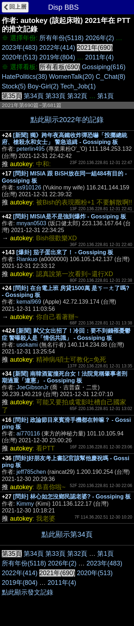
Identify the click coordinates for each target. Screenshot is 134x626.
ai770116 (28, 433)
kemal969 (28, 302)
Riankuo (27, 259)
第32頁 (77, 96)
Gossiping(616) (103, 67)
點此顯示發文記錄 (27, 592)
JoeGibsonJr (32, 387)
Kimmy (25, 504)
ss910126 (28, 187)
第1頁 (105, 96)
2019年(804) (57, 57)
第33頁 (55, 96)
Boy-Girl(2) (43, 86)
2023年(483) (20, 47)
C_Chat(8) (110, 76)
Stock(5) (14, 86)
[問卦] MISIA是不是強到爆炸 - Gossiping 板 (69, 216)
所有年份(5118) (61, 38)
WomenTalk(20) (71, 76)
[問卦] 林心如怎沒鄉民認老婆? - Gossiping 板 (72, 496)
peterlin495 (30, 149)
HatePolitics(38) (24, 76)
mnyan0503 (31, 223)
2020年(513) (20, 57)
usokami (27, 345)
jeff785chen (31, 472)
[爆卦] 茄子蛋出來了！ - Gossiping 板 (65, 252)
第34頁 (34, 96)
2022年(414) (57, 47)
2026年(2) (99, 38)
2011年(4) (99, 57)
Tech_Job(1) (78, 86)
